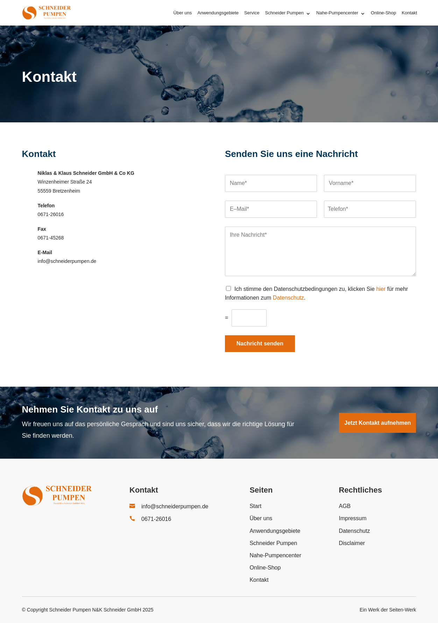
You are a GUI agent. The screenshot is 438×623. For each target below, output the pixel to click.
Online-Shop (383, 12)
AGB (345, 506)
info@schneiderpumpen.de (174, 506)
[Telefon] (370, 209)
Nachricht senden (259, 343)
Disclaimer (352, 543)
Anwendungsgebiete (218, 12)
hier (381, 289)
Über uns (183, 12)
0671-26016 (156, 519)
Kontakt (409, 12)
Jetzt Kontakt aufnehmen (377, 423)
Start (255, 506)
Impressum (352, 518)
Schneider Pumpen (284, 12)
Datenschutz (288, 298)
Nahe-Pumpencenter (337, 12)
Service (251, 12)
